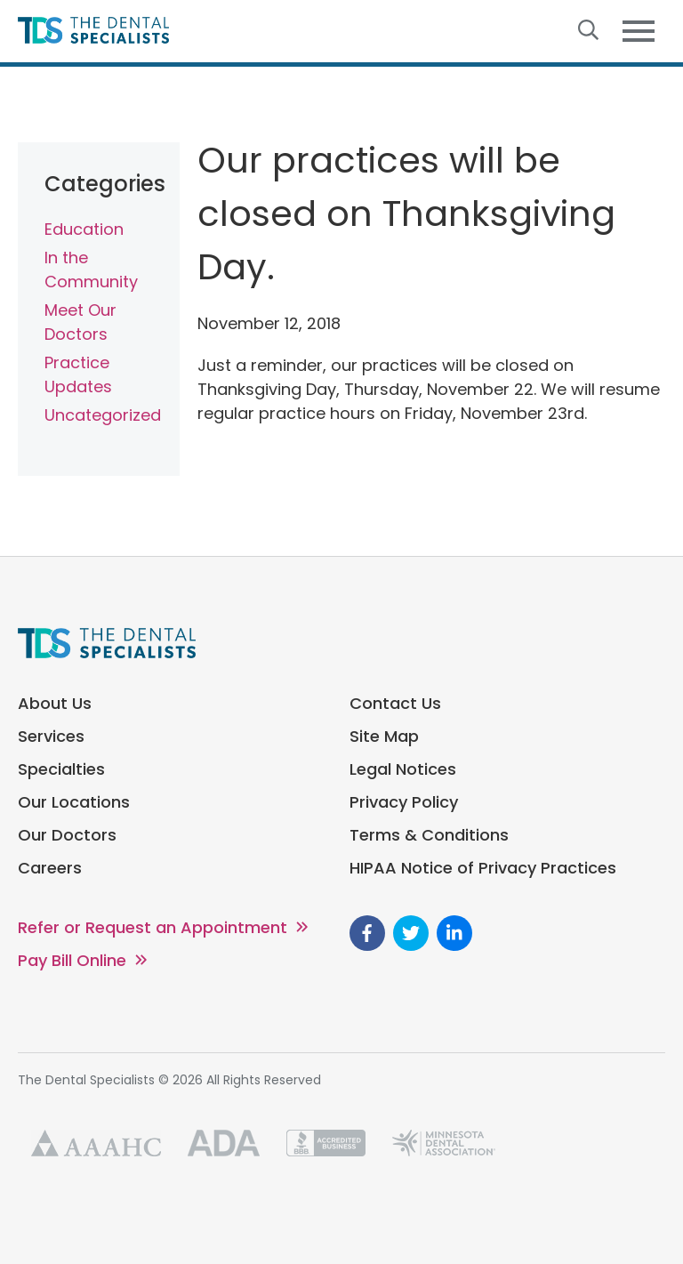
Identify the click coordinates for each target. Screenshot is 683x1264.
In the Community (91, 269)
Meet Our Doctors (80, 322)
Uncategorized (98, 415)
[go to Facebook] (367, 933)
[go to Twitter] (411, 933)
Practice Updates (78, 374)
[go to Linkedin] (454, 933)
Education (84, 229)
